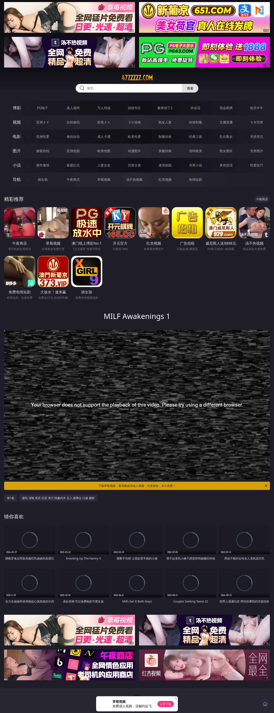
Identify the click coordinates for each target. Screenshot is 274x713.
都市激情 (42, 165)
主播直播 (226, 122)
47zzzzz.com (137, 78)
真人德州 (73, 108)
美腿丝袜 (165, 151)
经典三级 (195, 136)
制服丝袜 (165, 136)
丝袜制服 (195, 122)
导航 (17, 179)
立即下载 (165, 704)
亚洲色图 (73, 151)
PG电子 (42, 108)
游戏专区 (134, 108)
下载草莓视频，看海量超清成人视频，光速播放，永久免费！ (183, 485)
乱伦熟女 (226, 136)
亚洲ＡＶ (42, 122)
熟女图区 (226, 151)
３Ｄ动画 (134, 122)
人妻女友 (103, 165)
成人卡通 (103, 136)
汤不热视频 (134, 179)
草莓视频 (103, 179)
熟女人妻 (165, 122)
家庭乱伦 (73, 165)
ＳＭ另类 (256, 122)
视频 (17, 122)
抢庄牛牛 (256, 108)
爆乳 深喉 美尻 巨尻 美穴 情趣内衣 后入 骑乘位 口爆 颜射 (58, 498)
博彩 (17, 108)
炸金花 (195, 108)
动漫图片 (134, 151)
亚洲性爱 (42, 136)
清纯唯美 (195, 151)
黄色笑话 (226, 165)
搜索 (190, 88)
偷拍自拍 (73, 136)
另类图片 (256, 151)
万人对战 (103, 108)
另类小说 (195, 165)
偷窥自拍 (42, 151)
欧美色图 (103, 151)
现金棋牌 (226, 108)
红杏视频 (165, 179)
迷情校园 (165, 165)
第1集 (10, 498)
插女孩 (43, 179)
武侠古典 (134, 165)
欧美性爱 (134, 136)
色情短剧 (195, 179)
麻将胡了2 (164, 108)
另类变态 (256, 136)
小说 (17, 165)
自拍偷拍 (73, 122)
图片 (17, 151)
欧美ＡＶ (103, 122)
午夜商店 (73, 179)
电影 (17, 136)
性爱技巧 (256, 165)
